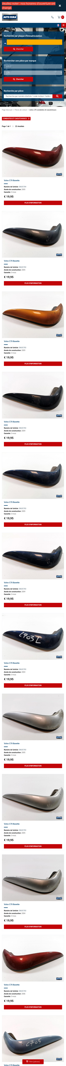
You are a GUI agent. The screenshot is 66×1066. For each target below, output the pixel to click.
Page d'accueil (7, 110)
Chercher (18, 49)
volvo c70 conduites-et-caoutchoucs (42, 110)
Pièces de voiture (21, 110)
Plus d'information (33, 203)
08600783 (22, 267)
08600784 (22, 187)
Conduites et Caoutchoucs (16, 119)
